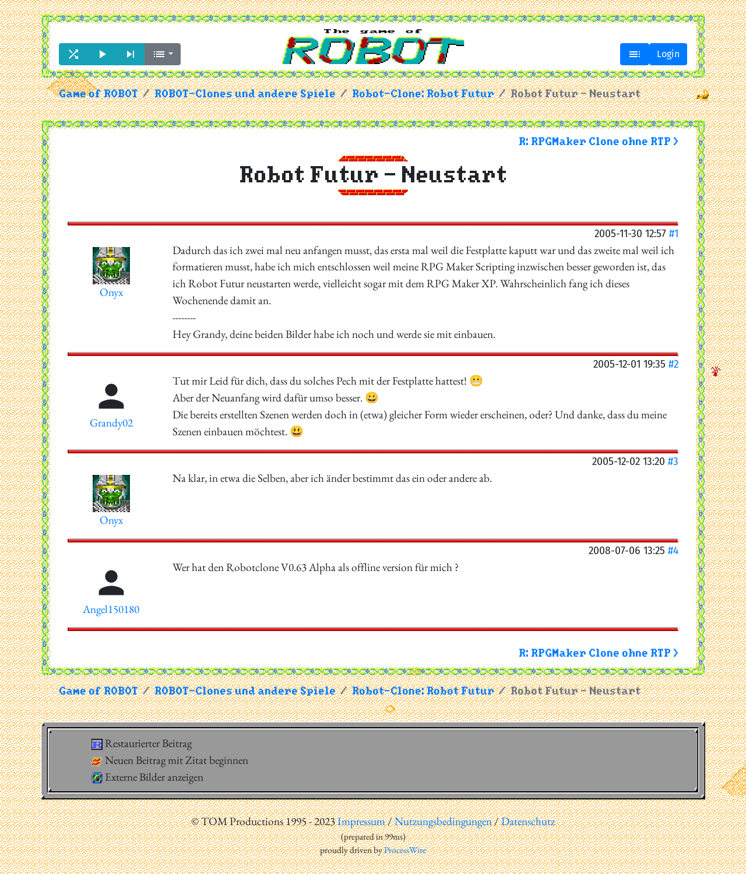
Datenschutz (528, 821)
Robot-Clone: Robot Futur (423, 94)
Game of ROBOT (98, 94)
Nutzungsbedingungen (443, 821)
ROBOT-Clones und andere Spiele (245, 94)
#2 (673, 364)
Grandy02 (111, 422)
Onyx (111, 292)
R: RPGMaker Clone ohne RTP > (598, 141)
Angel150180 (111, 609)
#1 (673, 233)
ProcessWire (405, 850)
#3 (673, 461)
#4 (673, 550)
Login (668, 53)
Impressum (361, 821)
